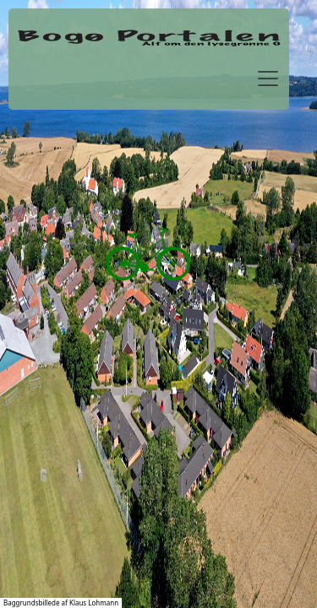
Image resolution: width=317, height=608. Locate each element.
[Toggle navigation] (268, 78)
